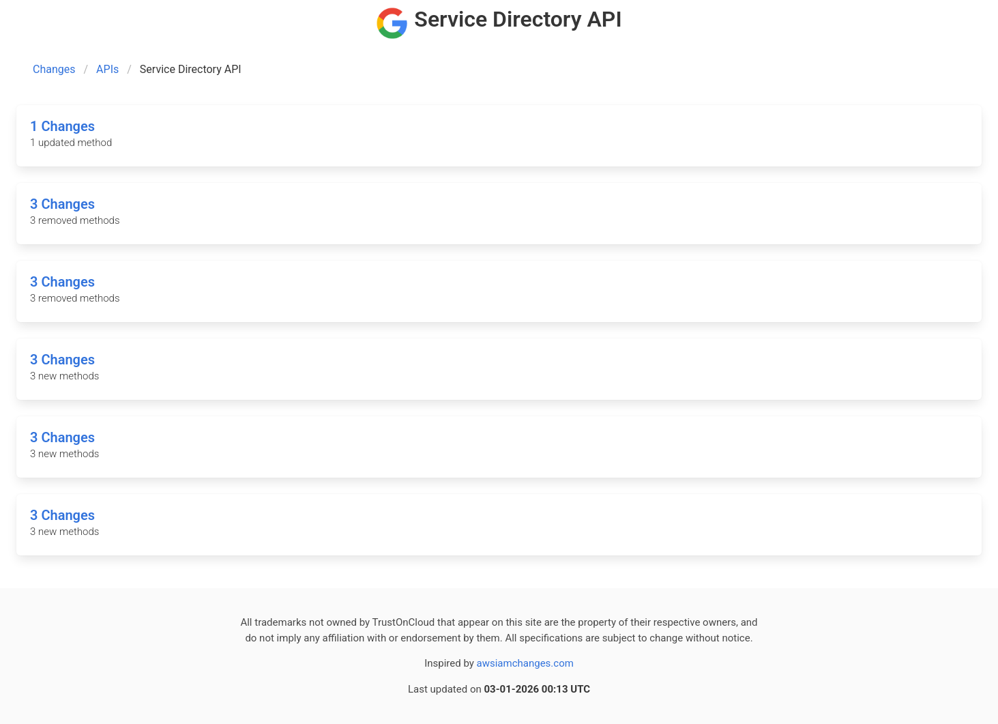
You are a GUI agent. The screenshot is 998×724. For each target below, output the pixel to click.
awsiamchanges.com (525, 663)
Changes (54, 69)
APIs (107, 69)
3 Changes (62, 204)
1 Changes (62, 126)
